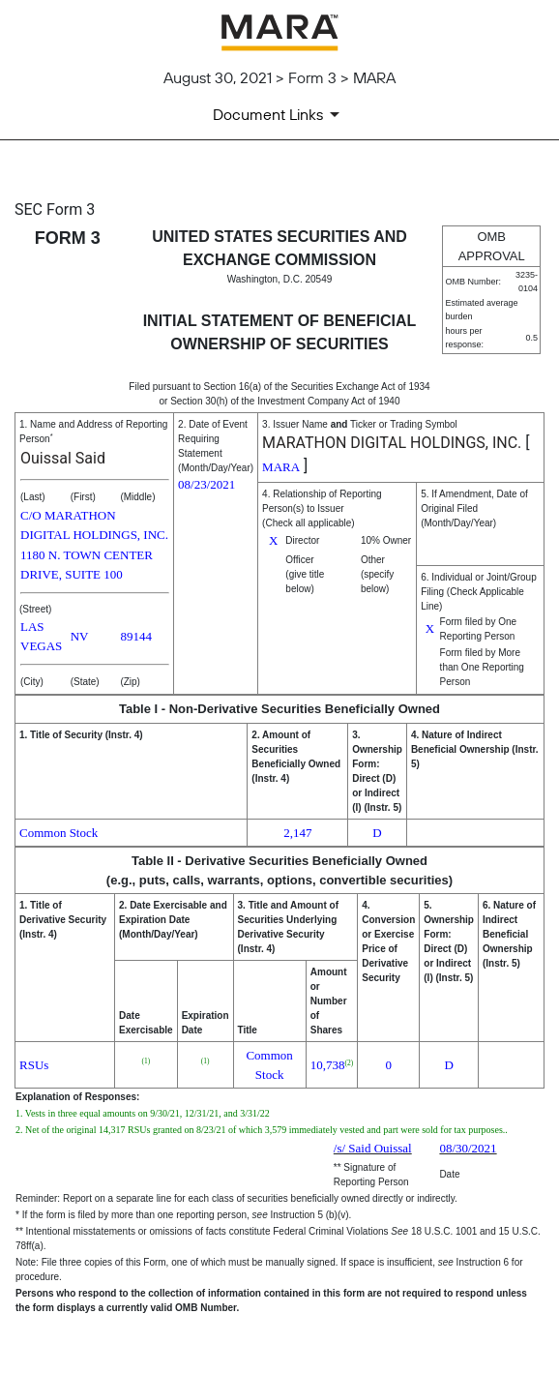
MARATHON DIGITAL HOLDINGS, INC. (391, 442)
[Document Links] (279, 114)
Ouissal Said (62, 458)
